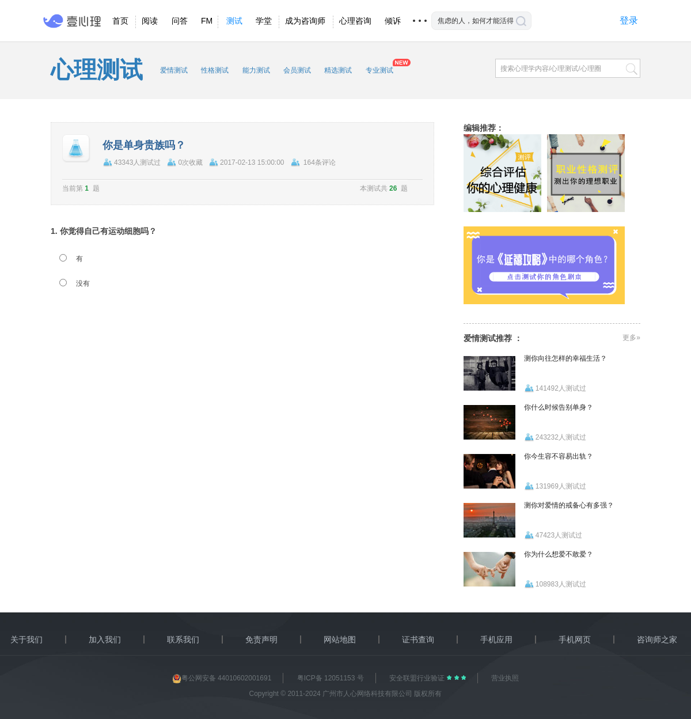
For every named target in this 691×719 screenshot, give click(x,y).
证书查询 (418, 639)
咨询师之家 (657, 639)
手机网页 (575, 639)
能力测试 (256, 70)
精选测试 (338, 70)
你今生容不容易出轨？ (558, 456)
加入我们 (105, 639)
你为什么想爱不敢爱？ (558, 554)
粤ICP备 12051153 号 (330, 678)
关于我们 (26, 639)
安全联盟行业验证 (417, 678)
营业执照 (505, 678)
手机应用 (496, 639)
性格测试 (215, 70)
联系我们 (183, 639)
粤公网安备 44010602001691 (222, 678)
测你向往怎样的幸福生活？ (565, 358)
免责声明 (261, 639)
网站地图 (340, 639)
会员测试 (297, 70)
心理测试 (97, 70)
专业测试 (379, 70)
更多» (631, 338)
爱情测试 (174, 70)
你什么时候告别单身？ (558, 407)
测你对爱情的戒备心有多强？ (569, 505)
